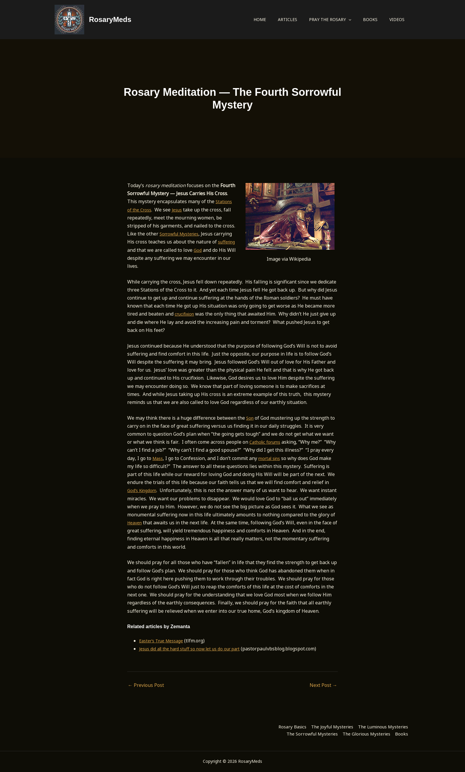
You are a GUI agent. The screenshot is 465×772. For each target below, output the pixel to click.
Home (260, 19)
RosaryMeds (110, 19)
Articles (287, 19)
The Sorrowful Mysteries (295, 733)
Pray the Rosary (330, 19)
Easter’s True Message (164, 640)
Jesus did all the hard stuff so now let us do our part (196, 648)
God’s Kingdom (171, 490)
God (219, 250)
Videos (397, 19)
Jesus (180, 209)
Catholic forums (266, 442)
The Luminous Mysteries (378, 725)
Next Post (323, 685)
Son (250, 418)
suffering (137, 250)
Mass (172, 458)
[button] (348, 19)
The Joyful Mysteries (319, 725)
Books (370, 19)
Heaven (191, 522)
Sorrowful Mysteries (182, 233)
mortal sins (285, 458)
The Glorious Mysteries (357, 733)
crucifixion (186, 314)
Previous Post (146, 685)
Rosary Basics (272, 725)
